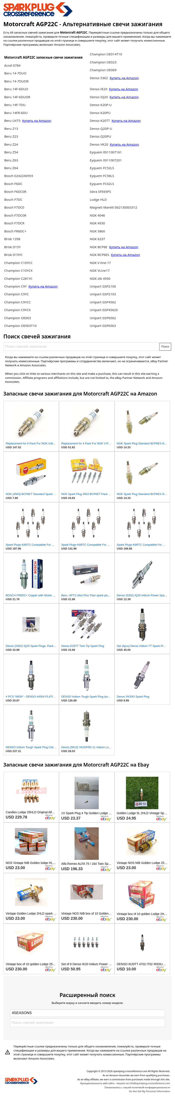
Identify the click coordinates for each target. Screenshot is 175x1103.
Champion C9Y (15, 286)
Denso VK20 (99, 144)
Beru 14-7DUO (15, 73)
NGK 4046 (97, 215)
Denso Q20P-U (101, 128)
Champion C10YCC (18, 262)
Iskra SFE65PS (100, 191)
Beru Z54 (11, 152)
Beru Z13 (11, 128)
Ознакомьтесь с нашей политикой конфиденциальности (137, 1087)
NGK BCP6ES (99, 254)
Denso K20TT (100, 120)
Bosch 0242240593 (18, 176)
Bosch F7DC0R (15, 215)
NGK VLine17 (100, 270)
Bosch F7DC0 (14, 207)
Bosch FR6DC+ (15, 231)
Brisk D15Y (12, 247)
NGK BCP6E (99, 247)
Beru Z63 (11, 160)
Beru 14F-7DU (14, 105)
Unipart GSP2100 (103, 286)
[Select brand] (87, 1013)
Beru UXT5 (12, 120)
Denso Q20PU (100, 136)
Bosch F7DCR (14, 223)
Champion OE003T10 (20, 325)
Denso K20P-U (100, 105)
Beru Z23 (11, 136)
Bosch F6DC (13, 184)
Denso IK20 (98, 89)
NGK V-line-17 (100, 262)
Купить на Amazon (36, 120)
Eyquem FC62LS (102, 184)
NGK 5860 (97, 231)
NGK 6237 (97, 239)
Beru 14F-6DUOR (17, 97)
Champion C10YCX (18, 270)
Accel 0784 (12, 65)
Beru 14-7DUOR (16, 81)
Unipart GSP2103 (103, 294)
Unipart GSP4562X (104, 310)
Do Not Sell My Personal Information (149, 1091)
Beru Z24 (11, 144)
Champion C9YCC (17, 302)
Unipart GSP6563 (103, 325)
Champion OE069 (103, 70)
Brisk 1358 (12, 239)
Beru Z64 (11, 168)
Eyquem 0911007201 (106, 160)
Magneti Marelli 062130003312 (113, 207)
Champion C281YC (18, 278)
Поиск (165, 346)
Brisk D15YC (13, 254)
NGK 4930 (97, 223)
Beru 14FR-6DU (16, 113)
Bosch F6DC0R (15, 191)
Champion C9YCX (17, 310)
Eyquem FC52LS (102, 168)
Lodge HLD (98, 199)
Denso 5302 (99, 78)
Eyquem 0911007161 (106, 152)
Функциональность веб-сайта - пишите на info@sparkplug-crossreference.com (125, 1083)
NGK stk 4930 (100, 278)
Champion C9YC (16, 294)
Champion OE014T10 (106, 54)
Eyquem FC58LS (102, 176)
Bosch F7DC (13, 199)
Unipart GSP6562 (103, 318)
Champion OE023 (103, 62)
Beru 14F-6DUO (16, 89)
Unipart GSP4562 (103, 302)
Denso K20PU (100, 113)
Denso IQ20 (99, 97)
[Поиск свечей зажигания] (81, 346)
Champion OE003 (17, 318)
